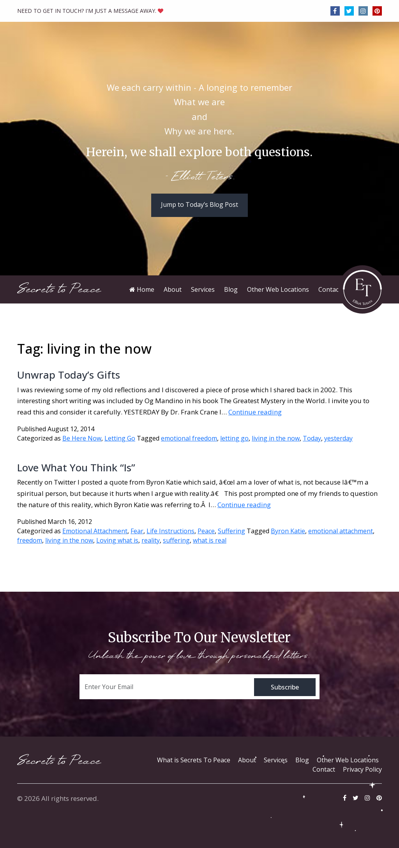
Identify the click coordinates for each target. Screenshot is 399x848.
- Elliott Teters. (199, 177)
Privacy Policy (362, 769)
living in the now (276, 438)
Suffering (231, 531)
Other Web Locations (348, 760)
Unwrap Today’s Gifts (68, 375)
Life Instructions (170, 531)
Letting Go (119, 438)
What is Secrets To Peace (193, 760)
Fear (137, 531)
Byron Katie (288, 531)
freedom (29, 540)
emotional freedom (189, 438)
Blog (302, 760)
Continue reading (255, 411)
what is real (209, 540)
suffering (176, 540)
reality (150, 540)
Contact (323, 769)
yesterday (338, 438)
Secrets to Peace (59, 289)
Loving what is (117, 540)
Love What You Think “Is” (76, 467)
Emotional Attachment (94, 531)
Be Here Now (81, 438)
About (247, 760)
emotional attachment (340, 531)
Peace (206, 531)
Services (276, 760)
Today (312, 438)
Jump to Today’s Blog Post (199, 204)
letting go (234, 438)
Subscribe (285, 687)
